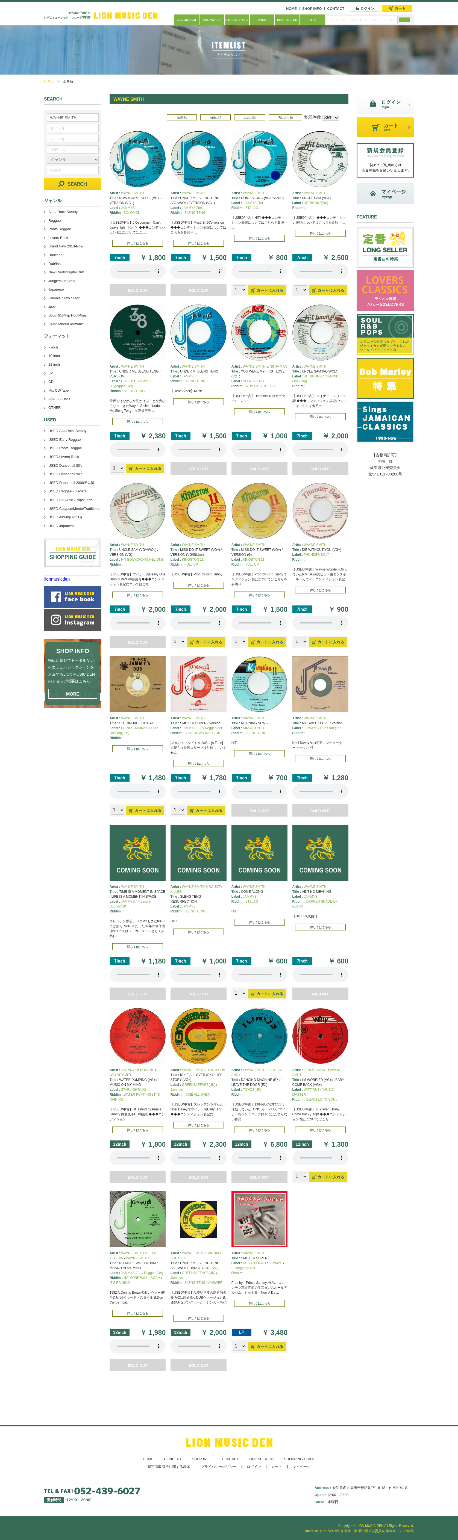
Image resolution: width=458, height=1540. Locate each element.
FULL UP (191, 564)
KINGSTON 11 (193, 559)
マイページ (301, 1466)
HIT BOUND (313, 376)
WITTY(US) (312, 1090)
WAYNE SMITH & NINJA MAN (265, 366)
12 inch (54, 364)
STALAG (251, 208)
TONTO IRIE (216, 1070)
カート (276, 1466)
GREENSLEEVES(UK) (198, 1085)
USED (262, 20)
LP (50, 373)
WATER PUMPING (137, 1094)
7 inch (53, 347)
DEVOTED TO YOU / (321, 1099)
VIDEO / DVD (59, 399)
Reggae (54, 220)
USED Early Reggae (64, 440)
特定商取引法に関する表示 (169, 1466)
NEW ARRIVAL (187, 20)
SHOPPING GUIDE (299, 1459)
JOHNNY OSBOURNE (137, 1070)
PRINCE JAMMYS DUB (138, 728)
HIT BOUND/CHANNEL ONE (142, 559)
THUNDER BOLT (316, 555)
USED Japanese (61, 526)
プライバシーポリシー (218, 1466)
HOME (291, 8)
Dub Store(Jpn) (331, 728)
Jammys (177, 1090)
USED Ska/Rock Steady (67, 431)
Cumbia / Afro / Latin (64, 298)
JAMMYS (128, 208)
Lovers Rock (58, 238)
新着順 (182, 118)
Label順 (250, 118)
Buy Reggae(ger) (210, 728)
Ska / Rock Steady (63, 212)
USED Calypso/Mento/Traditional (74, 509)
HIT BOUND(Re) (316, 203)
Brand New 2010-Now (65, 246)
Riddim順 (285, 118)
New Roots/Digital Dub (66, 272)
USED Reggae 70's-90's (67, 491)
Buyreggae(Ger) (121, 386)
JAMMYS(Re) (192, 208)
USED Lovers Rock (63, 457)
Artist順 (215, 118)
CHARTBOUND (254, 1263)
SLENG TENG (194, 213)
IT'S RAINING (120, 1283)
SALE (312, 20)
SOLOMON (132, 213)
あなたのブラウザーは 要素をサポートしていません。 (138, 271)
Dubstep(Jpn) (119, 733)
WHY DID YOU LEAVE (262, 386)
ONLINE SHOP (261, 1459)
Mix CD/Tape (58, 390)
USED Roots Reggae (65, 448)
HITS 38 (127, 381)
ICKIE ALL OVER (197, 1094)
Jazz (52, 307)
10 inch (54, 356)
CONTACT (335, 8)
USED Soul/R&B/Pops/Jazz (70, 500)
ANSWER (215, 1283)
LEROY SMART (315, 1070)
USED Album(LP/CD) (65, 517)
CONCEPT (172, 1459)
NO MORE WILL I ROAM (142, 1278)
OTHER (54, 408)
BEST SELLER (287, 20)
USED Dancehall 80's (65, 465)
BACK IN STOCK (237, 20)
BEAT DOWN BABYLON (202, 733)
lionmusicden (57, 579)
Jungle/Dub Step (61, 281)
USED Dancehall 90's (65, 474)
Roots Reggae (59, 229)
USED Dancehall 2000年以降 (71, 483)
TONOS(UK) (252, 1090)
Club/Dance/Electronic (66, 324)
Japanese (56, 289)
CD (51, 382)
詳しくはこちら (137, 243)
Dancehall (56, 255)
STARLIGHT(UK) (133, 1090)
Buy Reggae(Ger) (150, 1273)
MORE (72, 694)
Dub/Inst (54, 264)
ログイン (254, 1466)
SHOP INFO (312, 8)
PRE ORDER (212, 20)
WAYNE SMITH (132, 193)
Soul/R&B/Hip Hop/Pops (67, 315)
